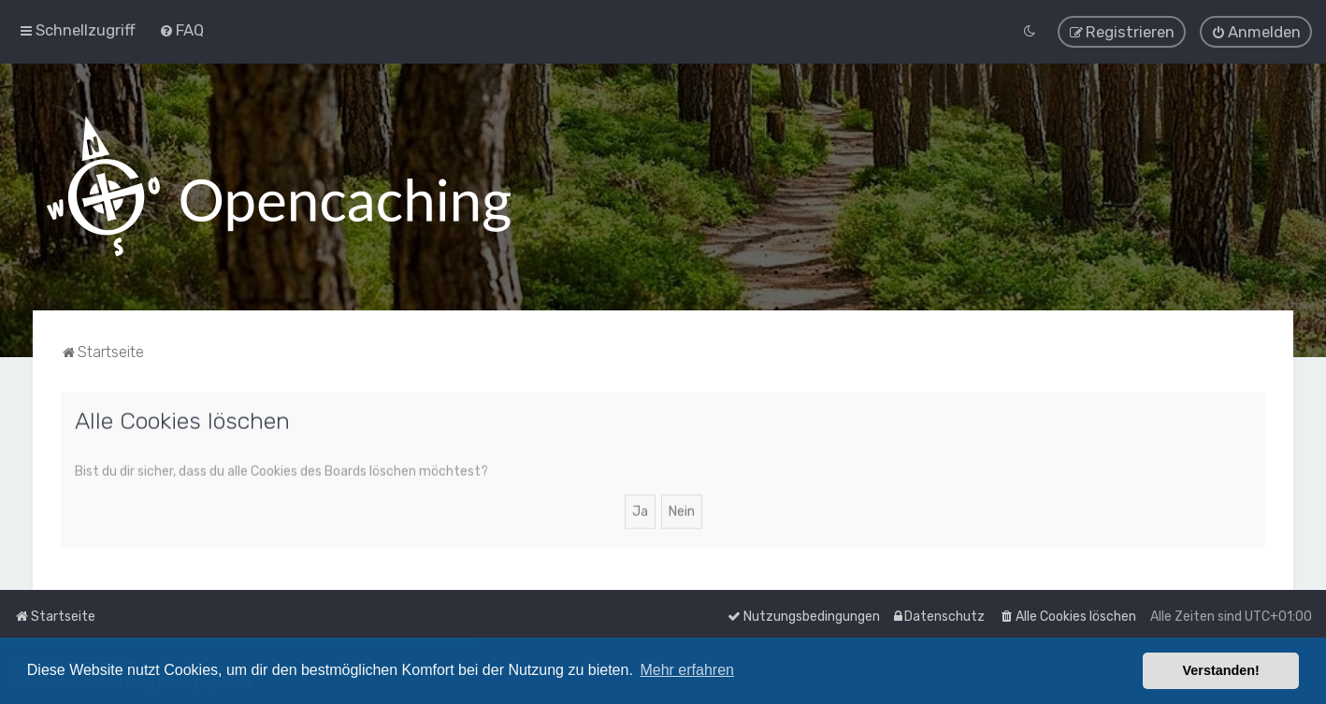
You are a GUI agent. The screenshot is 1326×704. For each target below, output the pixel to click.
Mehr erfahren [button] (687, 670)
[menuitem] (181, 30)
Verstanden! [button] (1221, 670)
